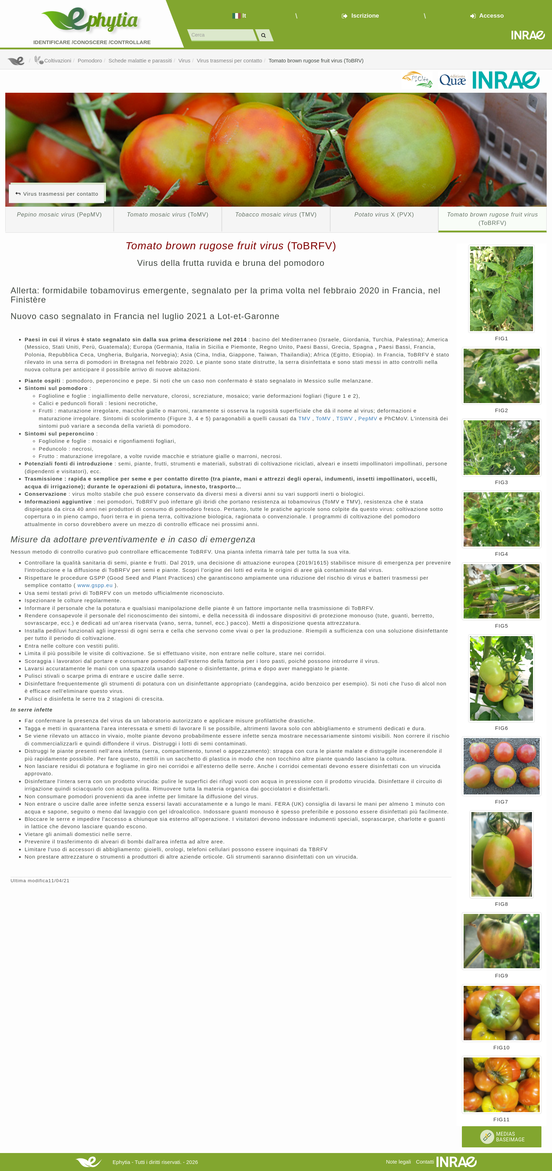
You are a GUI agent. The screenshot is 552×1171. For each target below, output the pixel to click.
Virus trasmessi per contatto (229, 60)
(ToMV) (167, 214)
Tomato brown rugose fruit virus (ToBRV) (316, 60)
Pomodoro (90, 60)
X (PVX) (384, 214)
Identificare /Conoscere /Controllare (92, 42)
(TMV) (276, 214)
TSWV (345, 418)
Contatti (425, 1162)
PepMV (368, 418)
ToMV (324, 418)
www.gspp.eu (95, 585)
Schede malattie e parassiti (140, 60)
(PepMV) (59, 214)
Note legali (398, 1162)
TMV (305, 418)
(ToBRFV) (492, 218)
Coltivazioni (52, 60)
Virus (184, 60)
